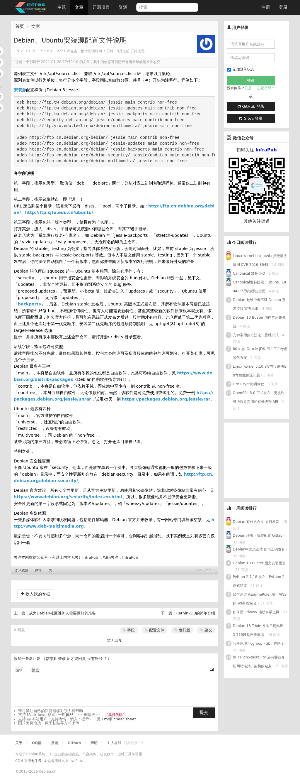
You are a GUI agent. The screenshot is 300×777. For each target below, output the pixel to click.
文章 (79, 7)
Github (74, 743)
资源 (123, 7)
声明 (94, 743)
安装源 (20, 89)
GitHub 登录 (251, 106)
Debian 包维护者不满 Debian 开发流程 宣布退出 (259, 304)
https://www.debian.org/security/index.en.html (68, 496)
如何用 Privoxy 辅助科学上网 (256, 612)
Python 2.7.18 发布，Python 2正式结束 (258, 581)
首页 (19, 26)
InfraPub (130, 557)
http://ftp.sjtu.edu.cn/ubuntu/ (59, 212)
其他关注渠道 (256, 221)
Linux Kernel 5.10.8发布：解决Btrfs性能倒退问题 (260, 370)
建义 (206, 630)
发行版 (182, 630)
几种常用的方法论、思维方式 (256, 335)
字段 (129, 630)
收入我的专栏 (35, 594)
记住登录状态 (240, 69)
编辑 (19, 670)
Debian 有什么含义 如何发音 (256, 522)
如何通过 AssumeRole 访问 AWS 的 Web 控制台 (260, 598)
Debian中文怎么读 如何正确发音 (259, 549)
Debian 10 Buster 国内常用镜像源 (259, 321)
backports (29, 304)
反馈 (54, 743)
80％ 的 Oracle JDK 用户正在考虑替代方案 (260, 353)
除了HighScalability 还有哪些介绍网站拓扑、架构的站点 (259, 661)
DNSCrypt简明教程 (248, 384)
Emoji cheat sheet (119, 719)
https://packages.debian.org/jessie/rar (166, 399)
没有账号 (95, 658)
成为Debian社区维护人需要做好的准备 (62, 613)
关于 (18, 743)
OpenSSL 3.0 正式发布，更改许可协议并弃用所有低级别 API (259, 397)
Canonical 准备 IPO (249, 273)
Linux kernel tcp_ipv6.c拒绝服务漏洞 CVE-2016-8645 (260, 260)
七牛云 (36, 761)
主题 (61, 7)
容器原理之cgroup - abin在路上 (258, 643)
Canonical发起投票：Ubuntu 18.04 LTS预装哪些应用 (260, 286)
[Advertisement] (262, 459)
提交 (204, 712)
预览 (35, 670)
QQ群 (36, 743)
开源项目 (101, 7)
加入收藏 (21, 570)
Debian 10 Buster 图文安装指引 (259, 563)
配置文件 (154, 630)
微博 (38, 570)
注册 (265, 7)
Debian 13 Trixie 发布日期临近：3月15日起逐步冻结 (260, 630)
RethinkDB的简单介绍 (195, 613)
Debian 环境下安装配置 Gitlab (258, 535)
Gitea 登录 (250, 118)
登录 (283, 7)
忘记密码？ (266, 88)
